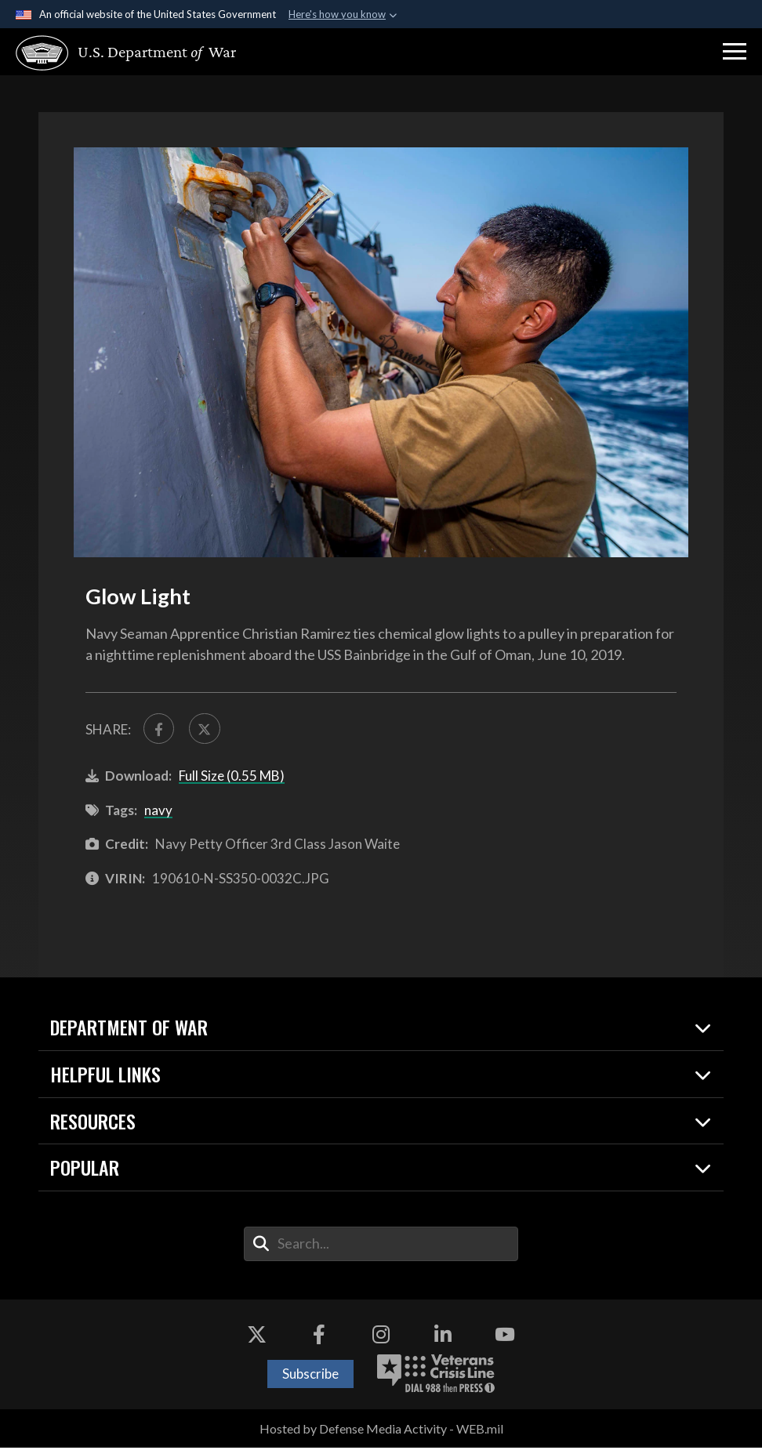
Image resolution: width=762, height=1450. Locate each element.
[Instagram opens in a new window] (381, 1337)
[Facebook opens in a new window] (319, 1337)
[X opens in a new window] (257, 1337)
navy (158, 812)
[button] (734, 51)
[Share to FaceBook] (160, 730)
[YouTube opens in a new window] (504, 1337)
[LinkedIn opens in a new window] (443, 1337)
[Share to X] (208, 730)
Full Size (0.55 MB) (232, 778)
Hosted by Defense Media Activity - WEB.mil (381, 1430)
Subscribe (310, 1376)
